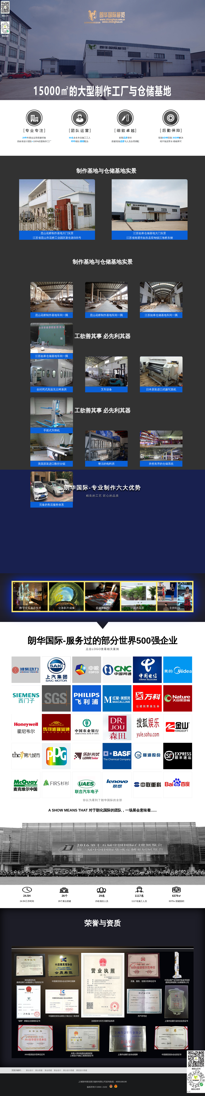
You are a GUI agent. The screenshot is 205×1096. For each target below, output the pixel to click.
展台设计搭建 (68, 1070)
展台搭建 (38, 1070)
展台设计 (29, 1070)
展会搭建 (48, 1070)
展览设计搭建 (81, 1070)
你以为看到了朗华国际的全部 (102, 800)
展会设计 (57, 1070)
